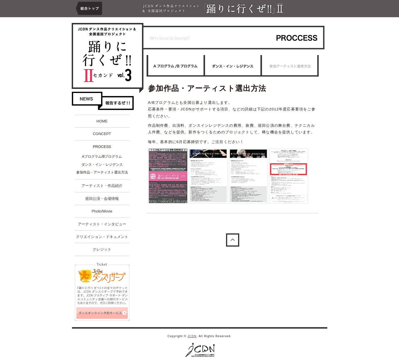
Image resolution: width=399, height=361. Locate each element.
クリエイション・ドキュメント (102, 237)
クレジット (102, 249)
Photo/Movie (102, 211)
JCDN (192, 336)
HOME (102, 121)
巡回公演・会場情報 (102, 198)
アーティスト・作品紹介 (101, 186)
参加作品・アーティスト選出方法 (102, 172)
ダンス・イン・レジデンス (102, 165)
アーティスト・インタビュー (102, 224)
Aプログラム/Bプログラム (102, 157)
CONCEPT (102, 134)
